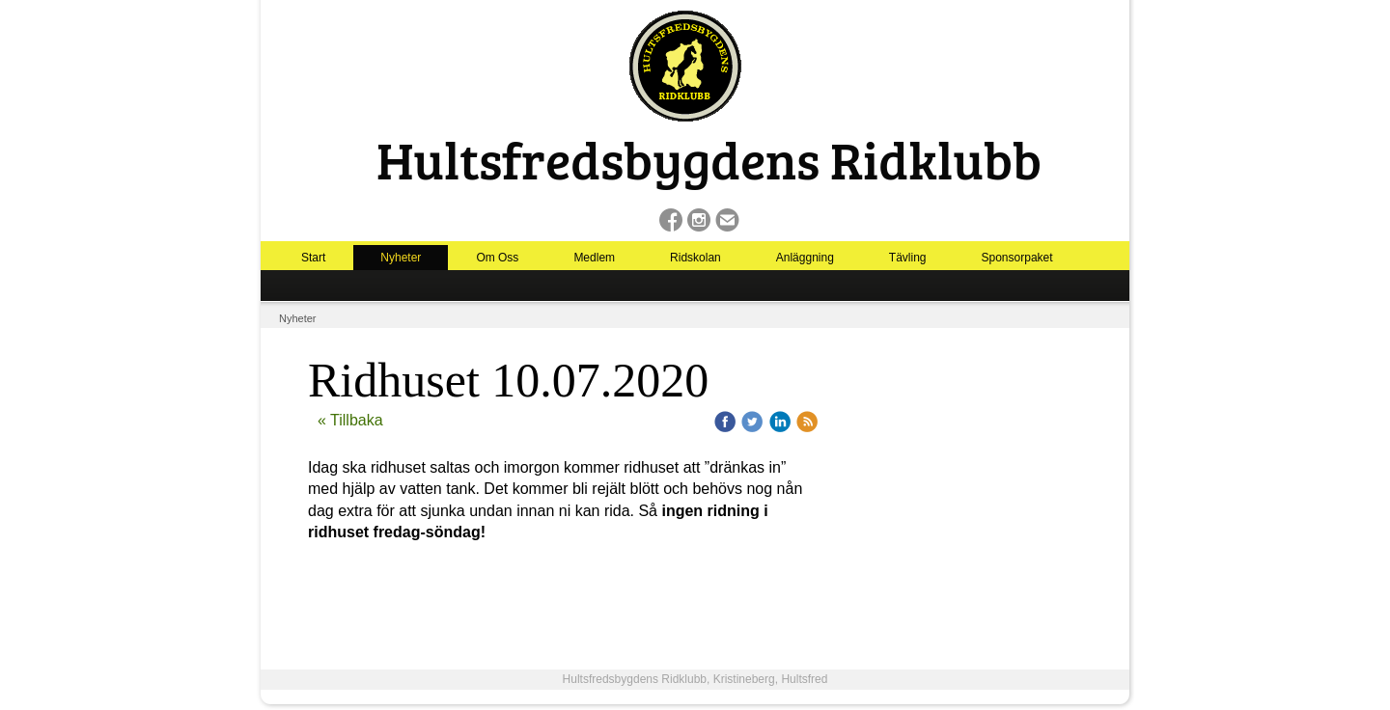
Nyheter (400, 257)
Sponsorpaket (1017, 257)
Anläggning (805, 257)
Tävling (908, 257)
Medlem (594, 257)
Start (313, 257)
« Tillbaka (350, 420)
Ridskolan (695, 257)
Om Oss (497, 257)
